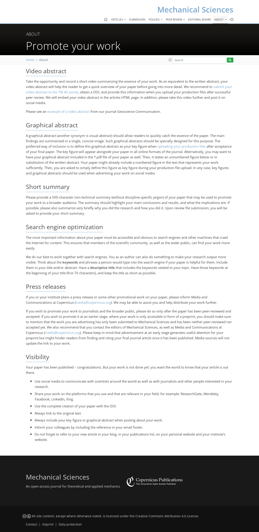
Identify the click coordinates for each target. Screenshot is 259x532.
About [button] (219, 19)
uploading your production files (181, 146)
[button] (170, 60)
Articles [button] (117, 19)
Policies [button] (154, 19)
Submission (137, 19)
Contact (31, 524)
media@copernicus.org (93, 302)
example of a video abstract (68, 111)
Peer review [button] (174, 19)
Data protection (70, 524)
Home (30, 60)
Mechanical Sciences (195, 9)
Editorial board (199, 19)
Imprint (48, 524)
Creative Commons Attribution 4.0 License (166, 516)
